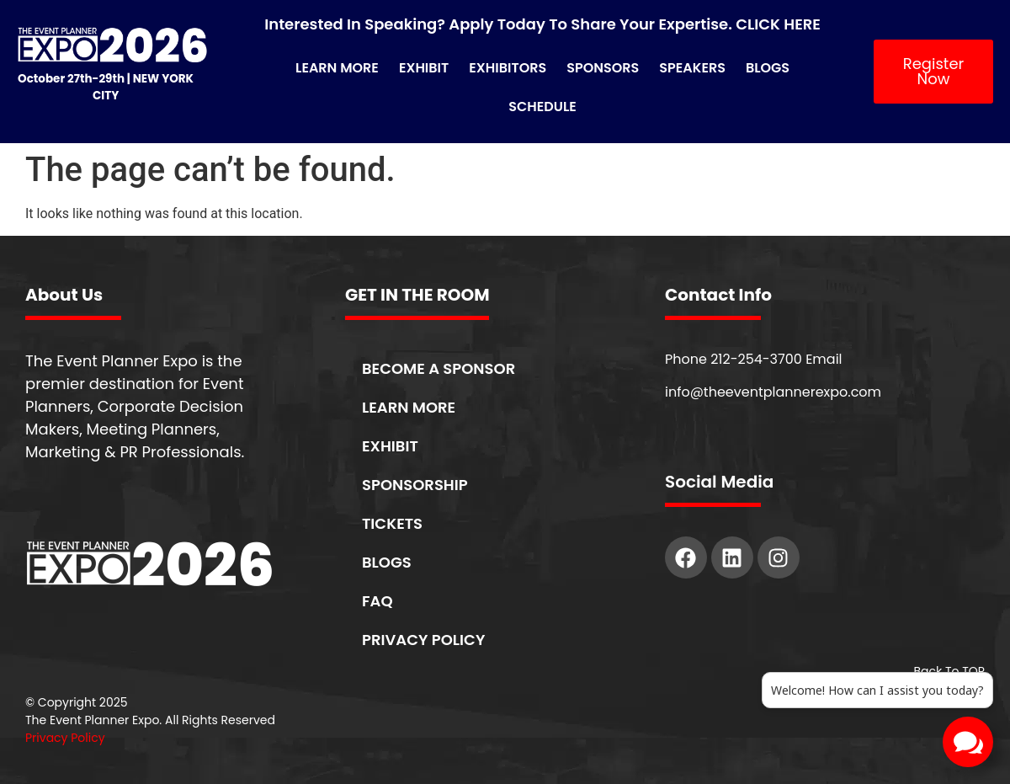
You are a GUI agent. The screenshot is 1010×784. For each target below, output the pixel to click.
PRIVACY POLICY (423, 639)
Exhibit (424, 67)
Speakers (692, 67)
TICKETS (392, 523)
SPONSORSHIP (415, 484)
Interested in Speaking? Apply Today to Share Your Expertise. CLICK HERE (542, 24)
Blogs (767, 67)
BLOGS (387, 562)
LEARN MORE (408, 407)
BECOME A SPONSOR (438, 368)
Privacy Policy (65, 737)
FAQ (377, 600)
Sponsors (602, 67)
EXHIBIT (390, 445)
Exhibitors (507, 67)
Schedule (542, 106)
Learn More (337, 67)
